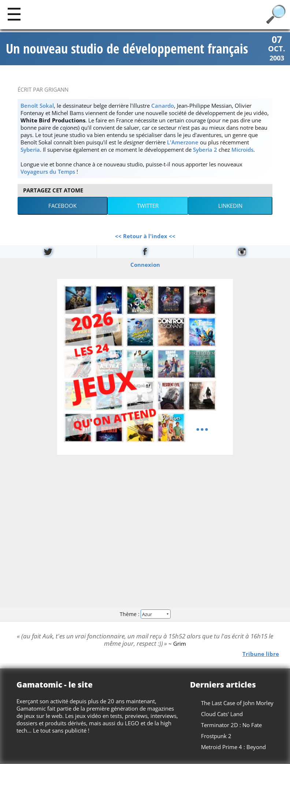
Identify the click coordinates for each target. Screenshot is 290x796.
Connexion (145, 264)
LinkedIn (230, 205)
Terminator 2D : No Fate (231, 725)
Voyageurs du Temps (48, 171)
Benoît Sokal (37, 105)
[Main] (14, 14)
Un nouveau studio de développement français (127, 48)
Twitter (148, 205)
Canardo (162, 105)
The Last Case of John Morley (237, 703)
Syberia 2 (205, 149)
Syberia (30, 149)
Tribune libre (260, 653)
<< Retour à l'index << (145, 236)
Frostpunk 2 (216, 736)
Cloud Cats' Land (222, 714)
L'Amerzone (182, 142)
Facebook (62, 205)
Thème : (145, 614)
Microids (242, 149)
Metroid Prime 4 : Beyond (233, 747)
